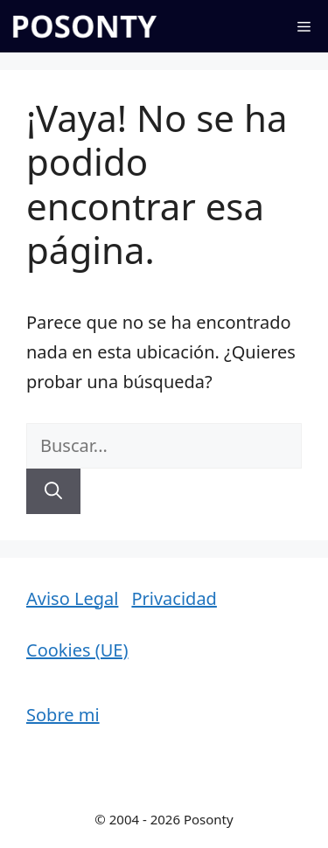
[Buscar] (53, 491)
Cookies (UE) (77, 650)
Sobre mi (63, 714)
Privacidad (173, 598)
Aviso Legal (72, 598)
